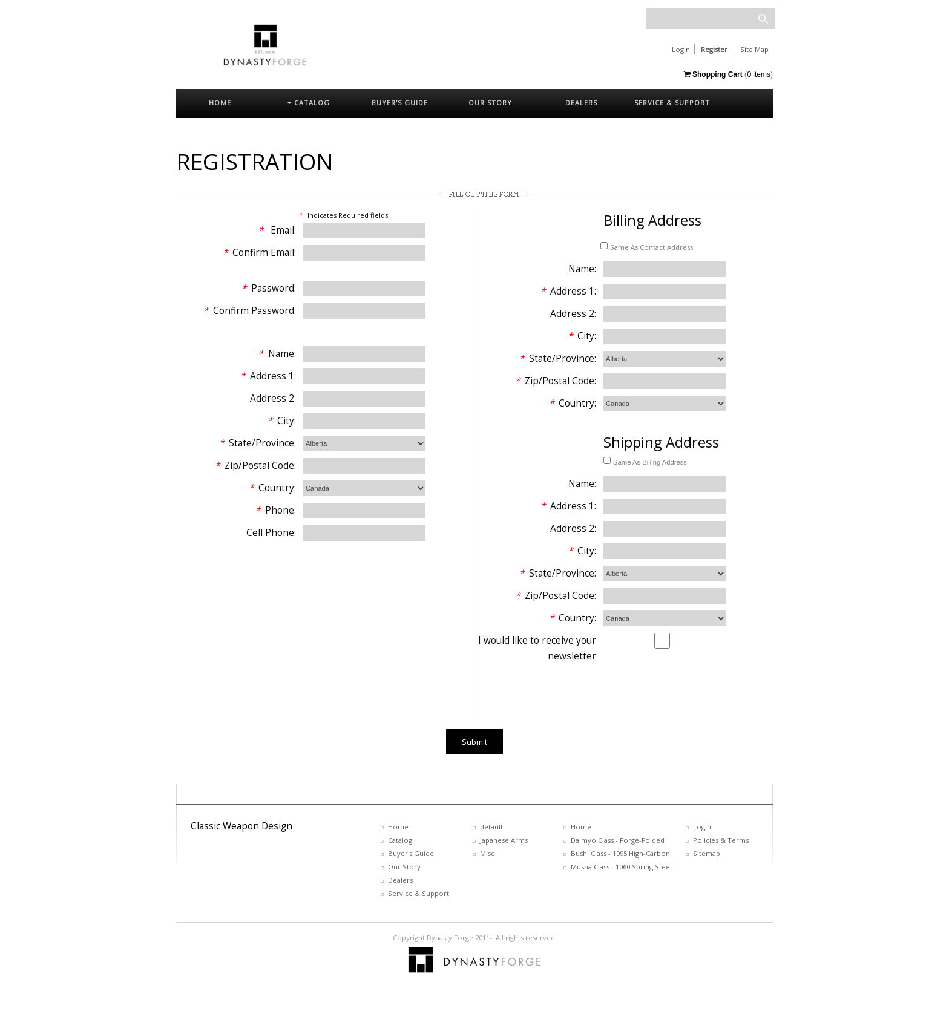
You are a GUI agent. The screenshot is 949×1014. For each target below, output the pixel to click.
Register (714, 49)
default (491, 826)
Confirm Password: (249, 310)
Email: (277, 230)
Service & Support (418, 893)
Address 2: (273, 398)
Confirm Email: (259, 252)
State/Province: (257, 443)
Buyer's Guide (411, 853)
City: (282, 420)
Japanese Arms (504, 840)
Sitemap (706, 853)
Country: (272, 488)
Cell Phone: (271, 532)
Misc (487, 853)
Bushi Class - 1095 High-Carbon (620, 853)
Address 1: (268, 376)
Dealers (400, 880)
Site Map (754, 49)
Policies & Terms (721, 840)
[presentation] (568, 694)
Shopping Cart (713, 74)
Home (398, 826)
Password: (268, 288)
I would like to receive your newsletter (537, 648)
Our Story (404, 866)
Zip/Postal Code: (255, 465)
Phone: (275, 510)
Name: (277, 353)
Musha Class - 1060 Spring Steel (621, 866)
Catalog (400, 840)
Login (681, 49)
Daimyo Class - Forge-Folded (618, 840)
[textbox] (710, 18)
